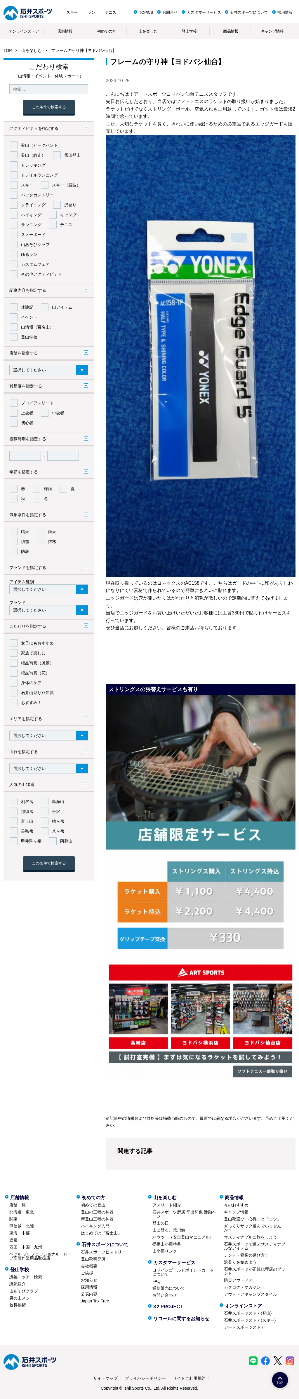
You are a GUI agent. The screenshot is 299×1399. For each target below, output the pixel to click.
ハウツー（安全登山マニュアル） (183, 1237)
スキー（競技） (66, 185)
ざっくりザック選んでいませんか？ (252, 1228)
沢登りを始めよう (240, 1262)
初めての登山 (93, 1205)
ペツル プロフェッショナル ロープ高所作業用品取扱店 (40, 1256)
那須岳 (27, 811)
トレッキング (33, 165)
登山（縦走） (33, 155)
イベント (29, 317)
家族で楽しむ (33, 653)
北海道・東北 (21, 1212)
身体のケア (31, 682)
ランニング (31, 224)
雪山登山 (72, 155)
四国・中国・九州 (25, 1247)
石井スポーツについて (249, 12)
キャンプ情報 (272, 31)
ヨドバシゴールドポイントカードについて (183, 1272)
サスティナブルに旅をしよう (250, 1237)
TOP (8, 50)
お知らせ (89, 1280)
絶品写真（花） (35, 672)
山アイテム (62, 307)
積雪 (25, 541)
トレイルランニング (39, 175)
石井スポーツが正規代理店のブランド (254, 1271)
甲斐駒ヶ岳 (31, 841)
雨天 (52, 531)
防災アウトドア (238, 1280)
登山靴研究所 (93, 1259)
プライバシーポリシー (145, 1378)
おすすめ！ (31, 702)
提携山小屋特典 (166, 1244)
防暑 (25, 551)
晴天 (25, 531)
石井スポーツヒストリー (103, 1252)
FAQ (156, 1281)
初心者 (27, 422)
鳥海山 (58, 801)
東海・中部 (19, 1233)
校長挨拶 (17, 1305)
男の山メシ (19, 1298)
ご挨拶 (87, 1273)
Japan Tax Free (95, 1301)
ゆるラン (29, 254)
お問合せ (170, 12)
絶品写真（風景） (37, 663)
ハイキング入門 (95, 1226)
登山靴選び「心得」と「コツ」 (252, 1219)
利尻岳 (27, 801)
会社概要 (89, 1266)
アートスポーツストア (244, 1327)
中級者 (58, 413)
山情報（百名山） (37, 327)
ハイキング (31, 214)
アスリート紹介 (166, 1205)
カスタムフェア (35, 264)
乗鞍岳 (27, 831)
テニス (110, 12)
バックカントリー (37, 195)
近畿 (13, 1240)
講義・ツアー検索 (25, 1277)
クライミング (33, 204)
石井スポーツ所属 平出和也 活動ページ (184, 1214)
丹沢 (56, 811)
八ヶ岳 (58, 831)
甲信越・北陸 (21, 1226)
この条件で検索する (49, 107)
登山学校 (189, 31)
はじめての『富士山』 (101, 1233)
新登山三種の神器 (97, 1219)
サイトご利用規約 (189, 1378)
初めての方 (106, 31)
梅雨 (48, 488)
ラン (91, 12)
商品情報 (230, 31)
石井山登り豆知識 (37, 692)
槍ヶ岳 (58, 821)
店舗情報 (64, 31)
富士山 (27, 821)
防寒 (52, 541)
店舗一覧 (17, 1205)
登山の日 (160, 1223)
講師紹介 (17, 1284)
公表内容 (89, 1294)
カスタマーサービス (204, 12)
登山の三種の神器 (97, 1212)
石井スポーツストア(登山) (248, 1313)
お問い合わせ (164, 1295)
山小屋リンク (164, 1251)
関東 (13, 1219)
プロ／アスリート (37, 403)
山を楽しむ (147, 31)
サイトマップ (105, 1378)
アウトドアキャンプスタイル (250, 1294)
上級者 (27, 413)
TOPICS (146, 12)
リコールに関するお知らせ (181, 1318)
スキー (72, 12)
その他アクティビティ (41, 274)
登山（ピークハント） (41, 145)
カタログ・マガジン (242, 1287)
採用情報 (285, 12)
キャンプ (68, 214)
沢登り (70, 204)
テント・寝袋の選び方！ (246, 1255)
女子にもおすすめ (37, 643)
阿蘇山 (66, 841)
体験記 (27, 307)
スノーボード (33, 234)
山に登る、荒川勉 (168, 1230)
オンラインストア (23, 31)
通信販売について (168, 1288)
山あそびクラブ (35, 244)
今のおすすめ (236, 1205)
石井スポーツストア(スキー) (250, 1320)
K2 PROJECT (167, 1306)
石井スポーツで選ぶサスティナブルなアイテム (254, 1246)
